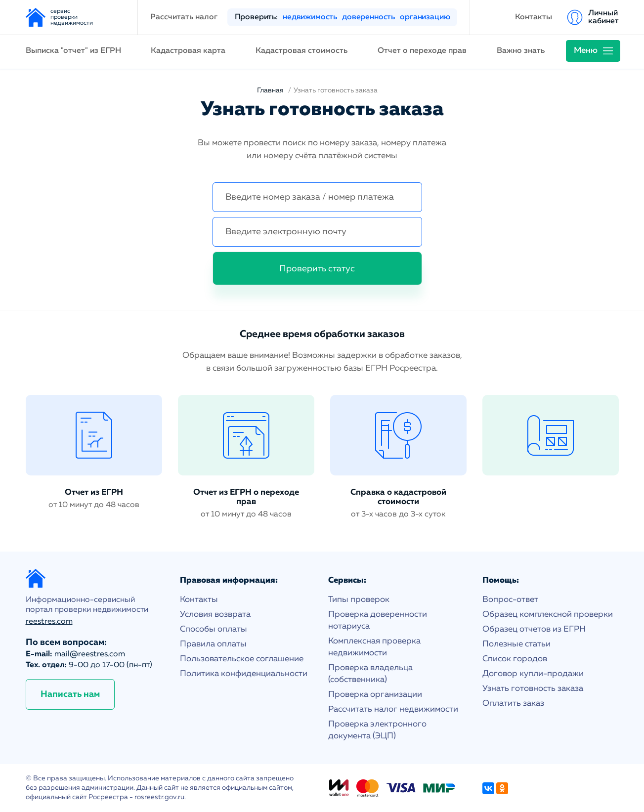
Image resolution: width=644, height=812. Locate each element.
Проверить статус (317, 268)
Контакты (533, 17)
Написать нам (70, 694)
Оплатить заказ (513, 703)
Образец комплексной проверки (547, 614)
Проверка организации (375, 694)
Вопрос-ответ (510, 600)
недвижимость (310, 17)
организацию (425, 17)
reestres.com (49, 622)
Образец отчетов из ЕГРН (534, 629)
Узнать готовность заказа (532, 688)
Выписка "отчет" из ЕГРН (73, 51)
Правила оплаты (213, 644)
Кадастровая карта (188, 51)
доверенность (368, 17)
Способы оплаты (213, 629)
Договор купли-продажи (533, 674)
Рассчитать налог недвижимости (393, 709)
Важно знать (521, 51)
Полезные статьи (516, 644)
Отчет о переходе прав (422, 51)
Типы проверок (358, 600)
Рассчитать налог (183, 17)
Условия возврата (215, 614)
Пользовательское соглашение (241, 659)
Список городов (514, 659)
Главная (270, 90)
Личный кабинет (603, 17)
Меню (586, 50)
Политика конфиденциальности (243, 674)
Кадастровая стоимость (301, 51)
